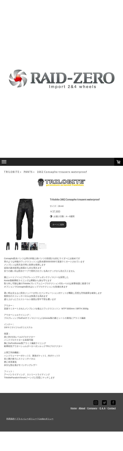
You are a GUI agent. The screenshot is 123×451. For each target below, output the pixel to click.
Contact (111, 408)
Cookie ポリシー (45, 418)
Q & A (102, 408)
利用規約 (10, 418)
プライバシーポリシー (26, 418)
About (82, 408)
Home (74, 408)
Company (92, 408)
